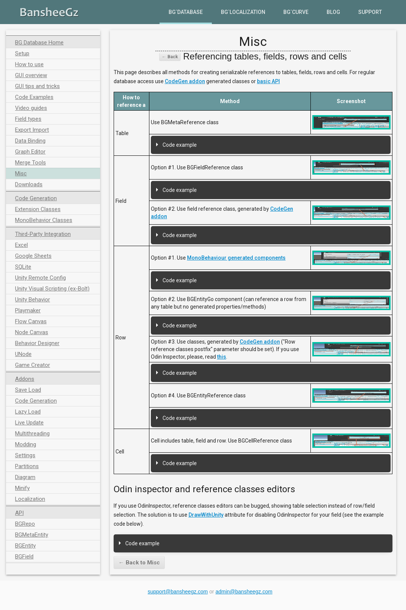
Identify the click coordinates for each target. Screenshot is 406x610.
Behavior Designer (37, 343)
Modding (25, 444)
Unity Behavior (32, 299)
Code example (180, 145)
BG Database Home (39, 42)
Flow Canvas (31, 321)
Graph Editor (30, 151)
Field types (28, 119)
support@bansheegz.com (178, 592)
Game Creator (32, 365)
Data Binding (30, 140)
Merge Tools (30, 162)
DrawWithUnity (206, 515)
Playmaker (28, 310)
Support (370, 12)
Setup (22, 53)
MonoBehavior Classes (43, 220)
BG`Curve (296, 12)
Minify (22, 488)
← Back (170, 56)
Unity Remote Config (40, 277)
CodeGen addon (185, 81)
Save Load (28, 389)
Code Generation (36, 198)
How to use (29, 64)
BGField (24, 556)
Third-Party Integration (43, 234)
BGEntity (25, 545)
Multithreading (32, 433)
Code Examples (34, 97)
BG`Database (186, 12)
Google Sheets (33, 256)
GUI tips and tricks (37, 86)
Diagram (25, 477)
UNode (23, 354)
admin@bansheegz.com (244, 592)
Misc (21, 173)
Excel (21, 245)
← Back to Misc (139, 562)
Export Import (32, 129)
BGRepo (25, 523)
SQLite (23, 266)
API (19, 513)
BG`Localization (243, 12)
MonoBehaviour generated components (236, 258)
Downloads (29, 184)
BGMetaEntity (31, 534)
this (221, 357)
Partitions (27, 466)
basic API (268, 81)
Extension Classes (38, 209)
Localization (30, 499)
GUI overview (31, 75)
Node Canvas (31, 332)
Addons (24, 379)
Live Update (29, 422)
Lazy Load (28, 411)
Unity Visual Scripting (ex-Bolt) (52, 288)
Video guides (31, 108)
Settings (25, 455)
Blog (333, 12)
